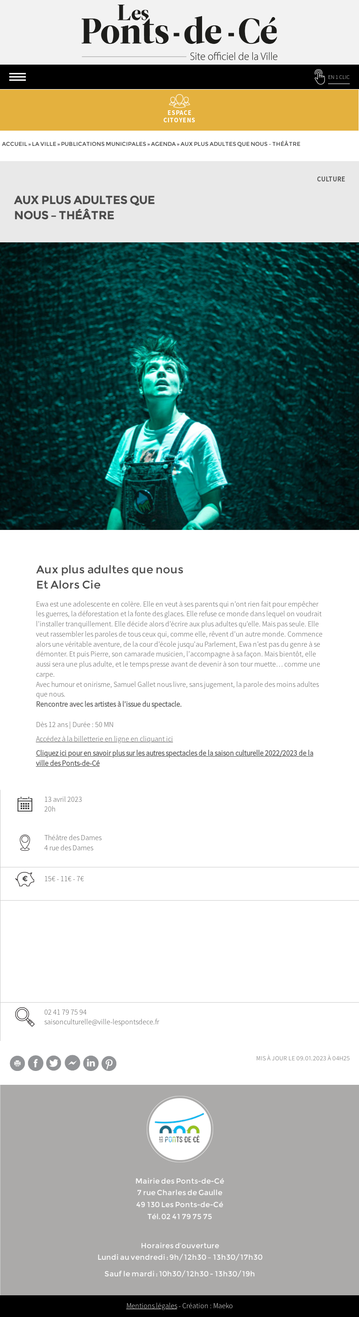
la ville (44, 143)
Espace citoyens (179, 109)
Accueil (14, 143)
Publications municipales (103, 143)
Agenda (163, 143)
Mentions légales (151, 1305)
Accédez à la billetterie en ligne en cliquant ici (104, 738)
